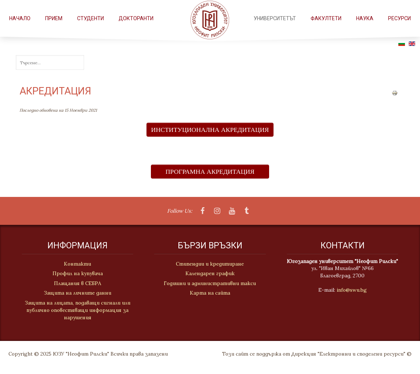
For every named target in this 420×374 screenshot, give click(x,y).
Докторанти (136, 18)
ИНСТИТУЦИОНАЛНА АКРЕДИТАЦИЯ (210, 129)
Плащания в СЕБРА (76, 283)
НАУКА (364, 18)
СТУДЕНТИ (90, 18)
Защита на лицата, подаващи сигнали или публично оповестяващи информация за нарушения (76, 310)
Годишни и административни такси (210, 283)
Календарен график (210, 273)
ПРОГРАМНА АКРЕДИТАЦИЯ (210, 171)
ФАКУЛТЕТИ (326, 18)
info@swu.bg (352, 290)
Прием (53, 18)
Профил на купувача (76, 273)
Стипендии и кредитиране (210, 264)
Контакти (76, 263)
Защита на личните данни (76, 293)
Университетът (275, 18)
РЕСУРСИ (399, 18)
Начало (19, 18)
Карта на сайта (210, 293)
